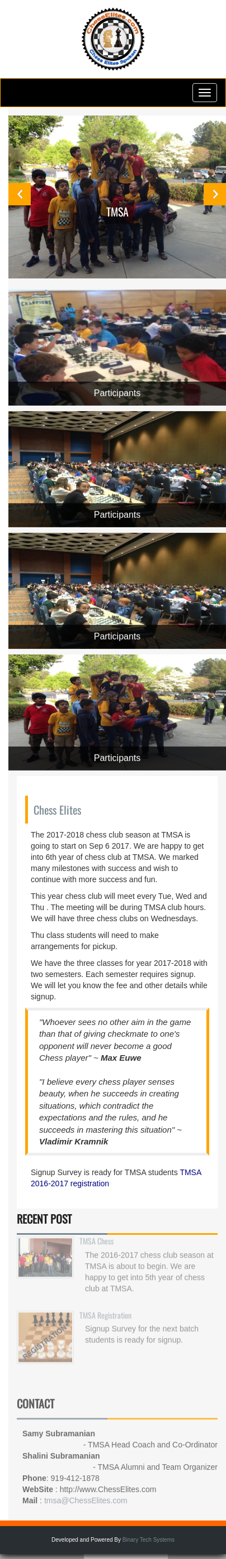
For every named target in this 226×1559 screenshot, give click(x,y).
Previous (19, 194)
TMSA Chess (96, 1236)
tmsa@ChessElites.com (86, 1497)
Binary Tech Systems (149, 1540)
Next (215, 194)
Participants (117, 392)
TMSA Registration (105, 1310)
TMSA (117, 211)
